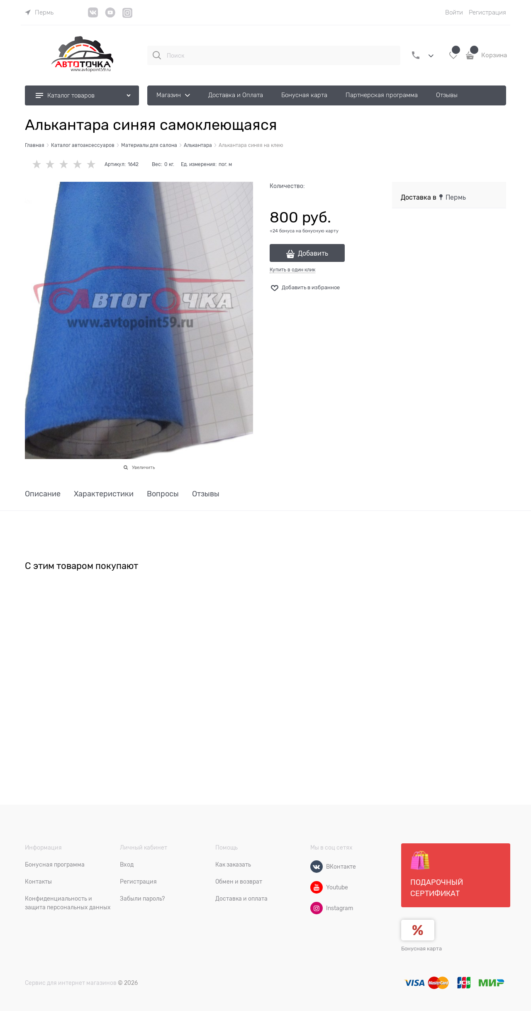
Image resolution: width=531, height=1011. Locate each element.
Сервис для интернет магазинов (71, 982)
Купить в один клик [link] (292, 270)
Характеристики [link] (104, 494)
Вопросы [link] (163, 494)
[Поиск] (156, 55)
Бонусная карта (421, 948)
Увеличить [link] (143, 467)
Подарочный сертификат (436, 874)
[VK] (93, 15)
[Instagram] (127, 16)
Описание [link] (43, 494)
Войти (454, 12)
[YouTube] (110, 15)
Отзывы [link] (205, 494)
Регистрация (487, 12)
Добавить (313, 253)
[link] (39, 12)
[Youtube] (316, 887)
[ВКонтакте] (316, 866)
